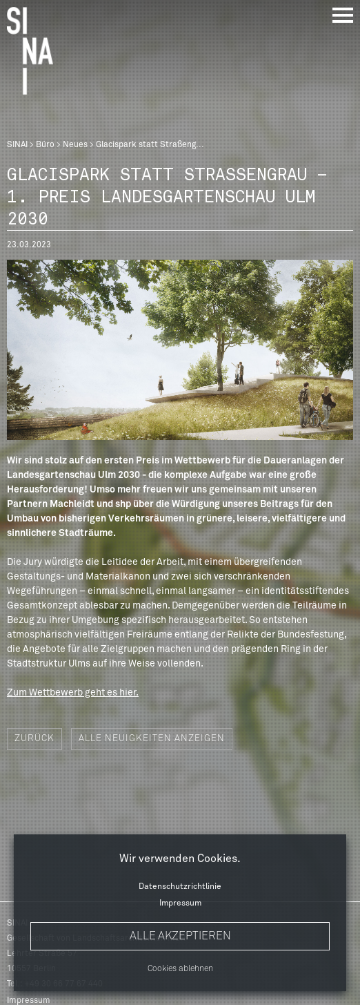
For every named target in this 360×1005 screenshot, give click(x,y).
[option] (180, 350)
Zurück (34, 738)
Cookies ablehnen (180, 969)
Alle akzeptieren (180, 935)
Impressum (180, 903)
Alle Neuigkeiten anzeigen (152, 738)
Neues (75, 145)
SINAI (17, 145)
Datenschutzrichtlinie (180, 887)
